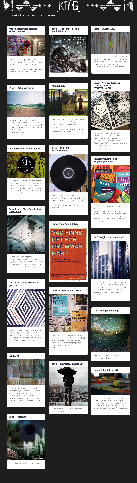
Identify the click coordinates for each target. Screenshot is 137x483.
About (62, 17)
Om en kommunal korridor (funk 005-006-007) (26, 31)
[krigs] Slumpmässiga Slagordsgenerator (105, 161)
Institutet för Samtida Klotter (24, 150)
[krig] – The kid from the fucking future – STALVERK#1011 (110, 85)
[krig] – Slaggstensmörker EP (66, 365)
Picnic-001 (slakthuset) (105, 371)
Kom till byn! (58, 87)
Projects (51, 17)
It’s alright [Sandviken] (105, 312)
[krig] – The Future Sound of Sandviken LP (66, 31)
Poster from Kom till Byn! (65, 225)
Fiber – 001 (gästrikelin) (21, 89)
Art (42, 17)
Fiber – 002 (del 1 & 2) (105, 30)
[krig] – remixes (17, 418)
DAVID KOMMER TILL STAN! (66, 291)
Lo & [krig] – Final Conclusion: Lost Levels (24, 212)
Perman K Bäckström (17, 17)
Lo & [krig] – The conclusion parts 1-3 (23, 285)
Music (33, 17)
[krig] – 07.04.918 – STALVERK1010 (61, 150)
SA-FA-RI (14, 357)
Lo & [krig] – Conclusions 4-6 (108, 238)
